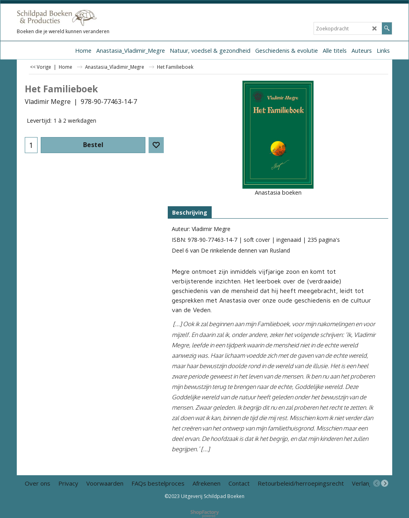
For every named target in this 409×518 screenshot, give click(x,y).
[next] (384, 483)
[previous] (376, 483)
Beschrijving (189, 212)
